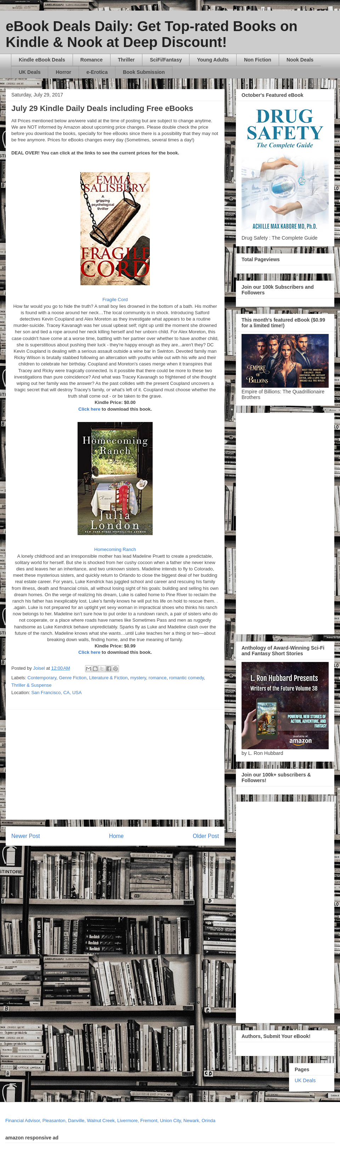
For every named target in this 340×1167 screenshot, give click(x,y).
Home (116, 836)
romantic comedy (186, 677)
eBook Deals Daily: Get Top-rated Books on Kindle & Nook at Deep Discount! (152, 34)
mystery (138, 677)
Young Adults (212, 60)
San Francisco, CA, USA (56, 692)
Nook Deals (300, 60)
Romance (91, 60)
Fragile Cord (115, 299)
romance (158, 677)
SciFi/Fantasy (166, 60)
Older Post (206, 836)
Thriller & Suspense (31, 685)
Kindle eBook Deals (42, 60)
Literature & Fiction (108, 677)
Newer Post (25, 836)
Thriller (126, 60)
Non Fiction (257, 60)
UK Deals (29, 72)
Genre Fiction (72, 677)
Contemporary (42, 677)
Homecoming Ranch (115, 549)
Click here (89, 409)
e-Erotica (97, 72)
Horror (63, 72)
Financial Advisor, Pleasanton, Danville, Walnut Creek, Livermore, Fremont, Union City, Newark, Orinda (110, 1120)
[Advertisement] (140, 764)
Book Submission (144, 72)
